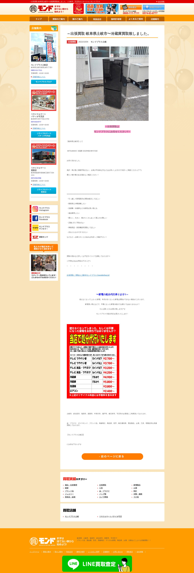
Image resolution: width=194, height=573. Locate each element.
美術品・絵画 (70, 497)
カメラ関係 (103, 497)
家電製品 (136, 485)
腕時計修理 (116, 19)
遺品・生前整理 (71, 485)
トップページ (34, 552)
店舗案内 (155, 19)
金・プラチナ (104, 491)
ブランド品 (69, 491)
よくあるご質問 (135, 19)
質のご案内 (77, 19)
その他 (136, 497)
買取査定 (129, 552)
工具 (101, 488)
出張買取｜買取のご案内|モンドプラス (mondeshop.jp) (88, 275)
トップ (39, 19)
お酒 (135, 488)
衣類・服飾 (137, 494)
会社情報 (161, 1)
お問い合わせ (118, 552)
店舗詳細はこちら (39, 77)
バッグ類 (102, 494)
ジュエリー (69, 494)
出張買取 (102, 485)
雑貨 (66, 488)
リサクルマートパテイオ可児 (110, 516)
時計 (135, 491)
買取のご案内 (58, 19)
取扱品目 (97, 19)
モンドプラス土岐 (72, 516)
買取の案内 (47, 552)
